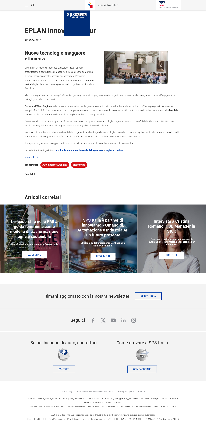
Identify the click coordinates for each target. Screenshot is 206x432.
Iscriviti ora (148, 296)
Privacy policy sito (126, 391)
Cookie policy (66, 391)
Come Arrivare (142, 369)
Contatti (64, 369)
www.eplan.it (31, 157)
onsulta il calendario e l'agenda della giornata (79, 150)
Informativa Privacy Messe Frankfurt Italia (95, 391)
